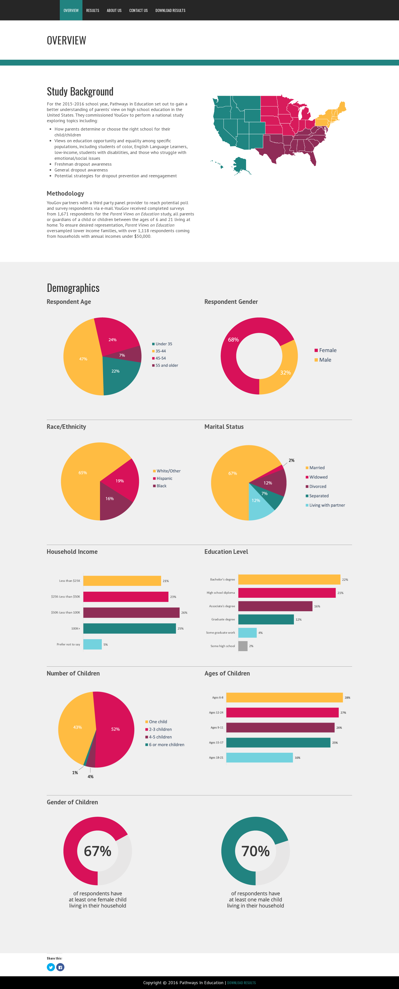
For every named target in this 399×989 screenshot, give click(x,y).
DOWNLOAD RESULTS (170, 10)
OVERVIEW (71, 10)
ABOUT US (114, 10)
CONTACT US (138, 10)
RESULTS (92, 10)
